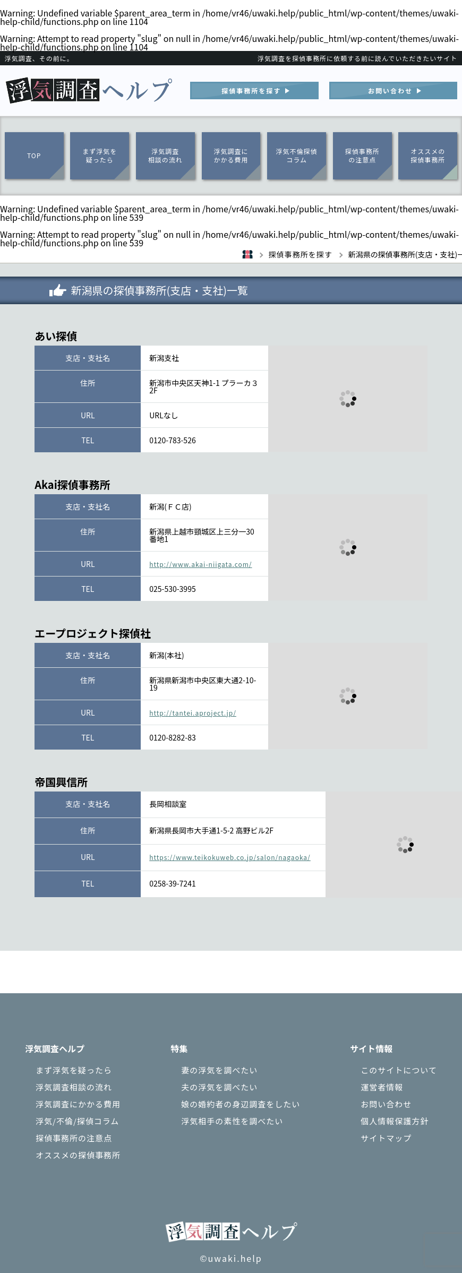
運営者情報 (382, 1087)
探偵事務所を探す (322, 254)
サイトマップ (386, 1137)
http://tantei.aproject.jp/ (192, 712)
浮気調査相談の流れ (165, 156)
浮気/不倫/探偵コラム (77, 1120)
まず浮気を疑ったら (99, 156)
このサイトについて (399, 1070)
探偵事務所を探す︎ (251, 90)
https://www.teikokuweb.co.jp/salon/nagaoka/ (230, 857)
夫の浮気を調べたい (219, 1087)
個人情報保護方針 (395, 1120)
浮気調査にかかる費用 (230, 156)
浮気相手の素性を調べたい (232, 1120)
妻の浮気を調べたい (219, 1070)
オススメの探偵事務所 (427, 156)
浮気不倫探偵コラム (297, 156)
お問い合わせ (386, 1103)
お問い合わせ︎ (390, 90)
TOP (34, 155)
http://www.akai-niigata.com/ (200, 564)
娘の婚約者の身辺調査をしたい (240, 1103)
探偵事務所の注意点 (362, 156)
